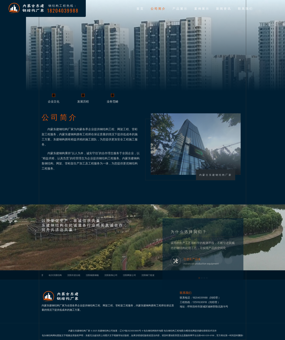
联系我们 (245, 8)
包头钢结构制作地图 (153, 330)
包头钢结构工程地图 (173, 330)
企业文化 (53, 102)
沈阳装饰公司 (110, 275)
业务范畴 (112, 102)
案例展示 (202, 8)
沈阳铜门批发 (147, 275)
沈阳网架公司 (129, 275)
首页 (140, 8)
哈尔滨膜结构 (55, 275)
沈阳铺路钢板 (92, 275)
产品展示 (180, 8)
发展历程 (83, 102)
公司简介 (158, 8)
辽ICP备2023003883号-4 (131, 330)
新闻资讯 (223, 8)
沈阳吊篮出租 (73, 275)
